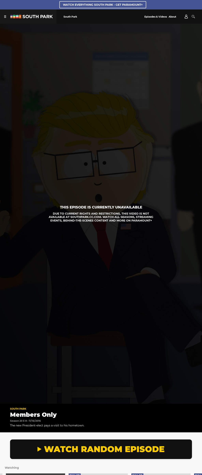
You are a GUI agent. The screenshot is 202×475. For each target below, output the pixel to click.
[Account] (186, 17)
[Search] (193, 16)
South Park (18, 408)
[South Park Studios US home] (31, 17)
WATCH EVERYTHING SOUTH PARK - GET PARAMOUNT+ (103, 5)
